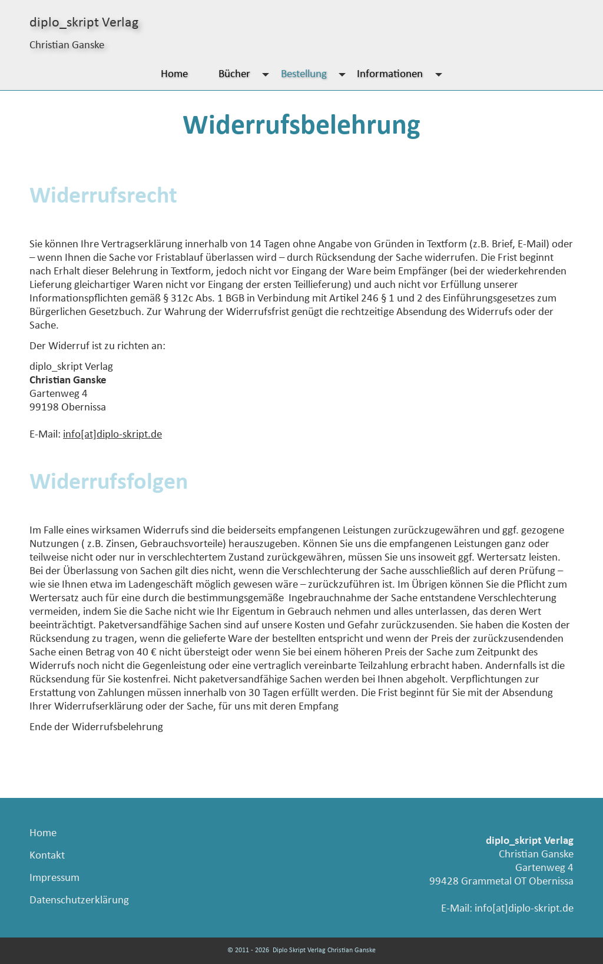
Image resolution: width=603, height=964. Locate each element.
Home (174, 74)
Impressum (54, 878)
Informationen (402, 74)
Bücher (246, 74)
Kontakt (47, 856)
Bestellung (316, 74)
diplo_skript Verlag (83, 23)
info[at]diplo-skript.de (112, 434)
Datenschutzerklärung (79, 900)
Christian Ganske (66, 45)
